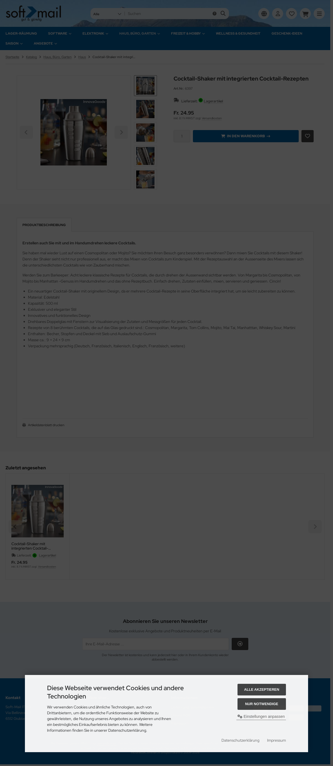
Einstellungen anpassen (261, 716)
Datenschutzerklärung (240, 740)
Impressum (276, 740)
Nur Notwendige (261, 704)
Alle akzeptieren (261, 689)
